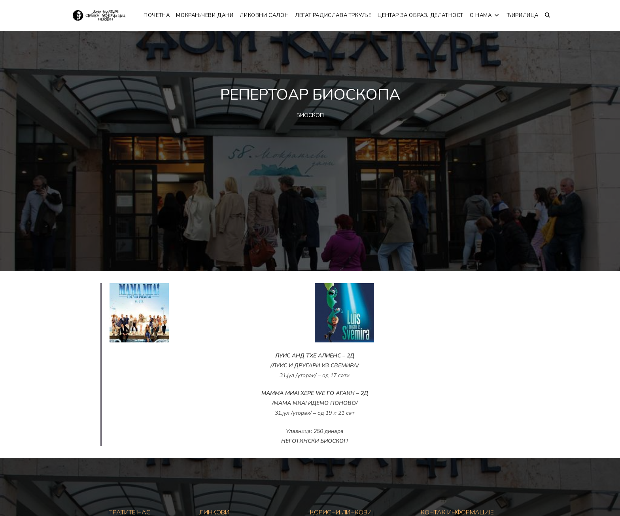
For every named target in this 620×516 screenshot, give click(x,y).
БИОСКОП (310, 115)
